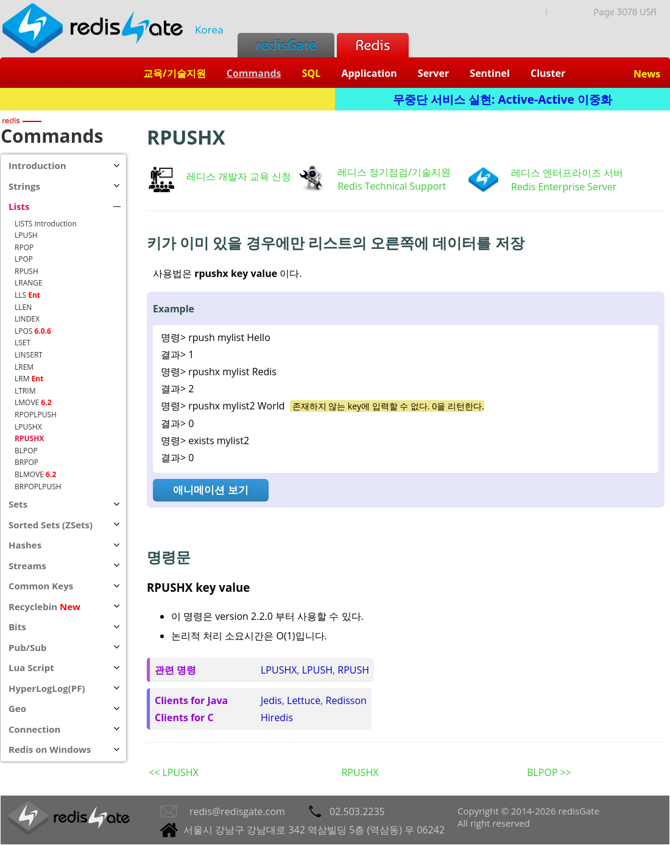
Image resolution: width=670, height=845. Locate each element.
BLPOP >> (549, 772)
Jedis (271, 700)
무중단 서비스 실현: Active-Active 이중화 (502, 99)
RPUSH (353, 670)
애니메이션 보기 (210, 490)
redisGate (286, 45)
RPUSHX (359, 772)
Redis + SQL (167, 99)
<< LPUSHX (174, 772)
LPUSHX (279, 670)
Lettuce (303, 700)
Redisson (346, 700)
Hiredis (277, 717)
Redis (372, 45)
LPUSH (317, 670)
